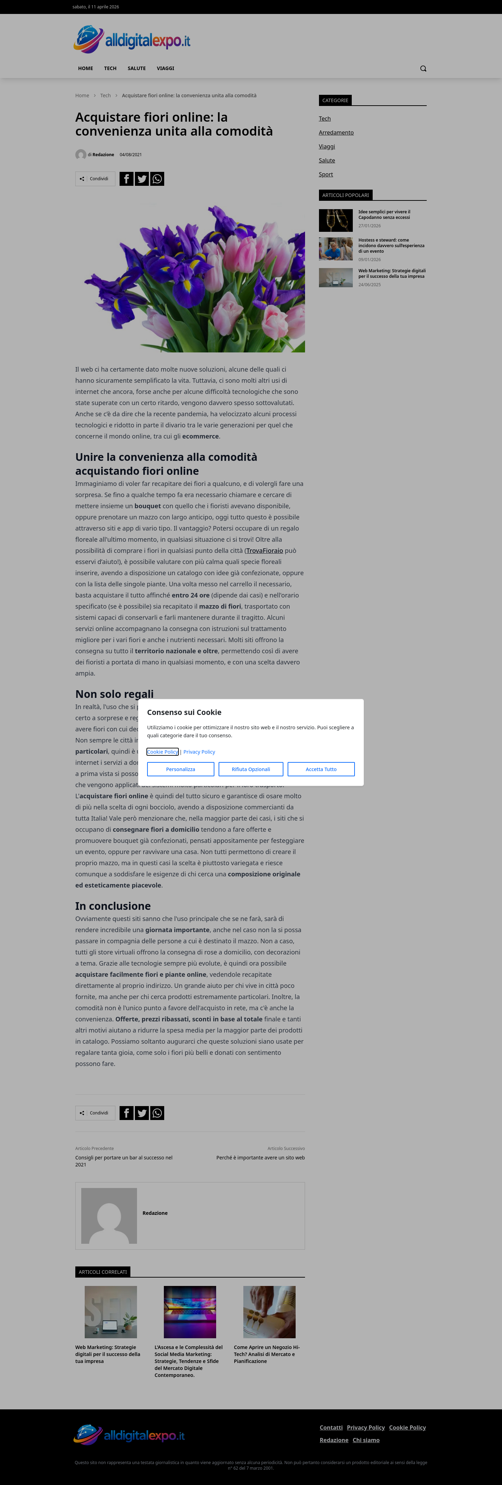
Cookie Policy (162, 751)
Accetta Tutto (321, 769)
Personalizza (181, 769)
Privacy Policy (199, 751)
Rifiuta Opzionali (251, 769)
